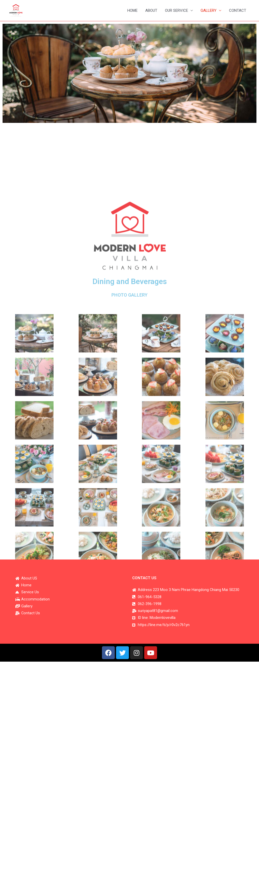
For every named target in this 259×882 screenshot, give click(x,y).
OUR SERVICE (176, 10)
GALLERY (208, 10)
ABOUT (151, 10)
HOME (132, 10)
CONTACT (237, 10)
